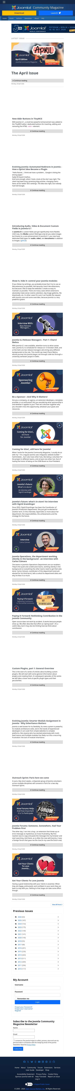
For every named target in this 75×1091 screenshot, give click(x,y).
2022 (20, 931)
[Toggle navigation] (4, 2)
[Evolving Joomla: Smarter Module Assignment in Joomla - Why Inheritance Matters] (37, 705)
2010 (20, 969)
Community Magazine (37, 7)
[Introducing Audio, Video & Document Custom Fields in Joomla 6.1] (37, 210)
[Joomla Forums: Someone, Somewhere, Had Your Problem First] (37, 810)
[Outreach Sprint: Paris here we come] (37, 762)
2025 (20, 920)
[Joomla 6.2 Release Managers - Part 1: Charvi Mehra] (37, 324)
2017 (20, 944)
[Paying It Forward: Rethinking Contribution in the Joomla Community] (37, 600)
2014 (20, 955)
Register (18, 1010)
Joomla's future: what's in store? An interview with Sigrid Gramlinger (35, 502)
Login (37, 1002)
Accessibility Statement (25, 1074)
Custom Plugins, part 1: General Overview (33, 668)
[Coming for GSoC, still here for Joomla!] (37, 434)
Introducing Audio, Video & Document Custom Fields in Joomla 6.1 (35, 227)
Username (19, 985)
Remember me (23, 999)
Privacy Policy (31, 1045)
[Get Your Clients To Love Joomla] (37, 865)
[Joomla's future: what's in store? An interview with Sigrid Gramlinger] (37, 486)
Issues (11, 18)
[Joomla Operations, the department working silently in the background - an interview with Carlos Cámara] (37, 541)
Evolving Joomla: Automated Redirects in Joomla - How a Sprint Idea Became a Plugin (37, 168)
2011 (20, 965)
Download (19, 13)
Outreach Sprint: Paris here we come (30, 777)
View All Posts (57, 904)
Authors (19, 18)
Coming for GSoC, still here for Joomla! (31, 449)
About (37, 18)
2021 (20, 934)
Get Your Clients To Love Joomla (28, 880)
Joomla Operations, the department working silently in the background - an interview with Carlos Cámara (35, 559)
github (23, 240)
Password (18, 992)
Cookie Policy (53, 1074)
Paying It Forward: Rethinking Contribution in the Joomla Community (37, 617)
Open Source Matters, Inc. (35, 1089)
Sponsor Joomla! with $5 (24, 1076)
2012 (20, 962)
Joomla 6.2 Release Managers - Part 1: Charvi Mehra (34, 341)
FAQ (42, 18)
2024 (20, 924)
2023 (20, 927)
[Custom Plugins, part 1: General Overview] (37, 653)
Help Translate (40, 1076)
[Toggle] (58, 917)
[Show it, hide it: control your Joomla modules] (37, 265)
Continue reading (20, 80)
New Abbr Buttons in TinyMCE (27, 118)
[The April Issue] (37, 55)
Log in (37, 1079)
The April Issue (24, 72)
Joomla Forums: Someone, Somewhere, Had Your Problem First (36, 827)
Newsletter (28, 18)
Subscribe (18, 1049)
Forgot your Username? (24, 1009)
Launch (56, 13)
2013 (20, 958)
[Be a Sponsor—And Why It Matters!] (37, 381)
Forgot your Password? (23, 1007)
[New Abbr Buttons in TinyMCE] (37, 103)
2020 (20, 938)
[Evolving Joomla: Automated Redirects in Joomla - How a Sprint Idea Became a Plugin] (37, 151)
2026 (20, 917)
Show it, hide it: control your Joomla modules (34, 280)
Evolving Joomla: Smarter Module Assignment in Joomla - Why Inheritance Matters (36, 722)
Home (5, 18)
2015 (20, 951)
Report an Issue (54, 1076)
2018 (20, 941)
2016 (20, 948)
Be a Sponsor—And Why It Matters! (29, 396)
